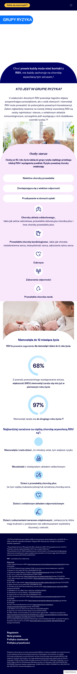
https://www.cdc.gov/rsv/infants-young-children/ (49, 578)
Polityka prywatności (18, 643)
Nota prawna (14, 636)
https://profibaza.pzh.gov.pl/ (40, 572)
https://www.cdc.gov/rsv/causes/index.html (38, 576)
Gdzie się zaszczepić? (17, 5)
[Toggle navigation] (71, 5)
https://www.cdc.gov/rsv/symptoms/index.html (45, 597)
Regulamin (12, 632)
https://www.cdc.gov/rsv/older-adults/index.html (40, 582)
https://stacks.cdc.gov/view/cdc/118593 (55, 586)
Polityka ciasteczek (17, 639)
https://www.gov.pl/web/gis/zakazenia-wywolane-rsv (44, 601)
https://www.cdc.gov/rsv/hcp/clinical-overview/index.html (45, 564)
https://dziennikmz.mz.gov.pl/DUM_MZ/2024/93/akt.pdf (47, 621)
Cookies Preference (70, 672)
